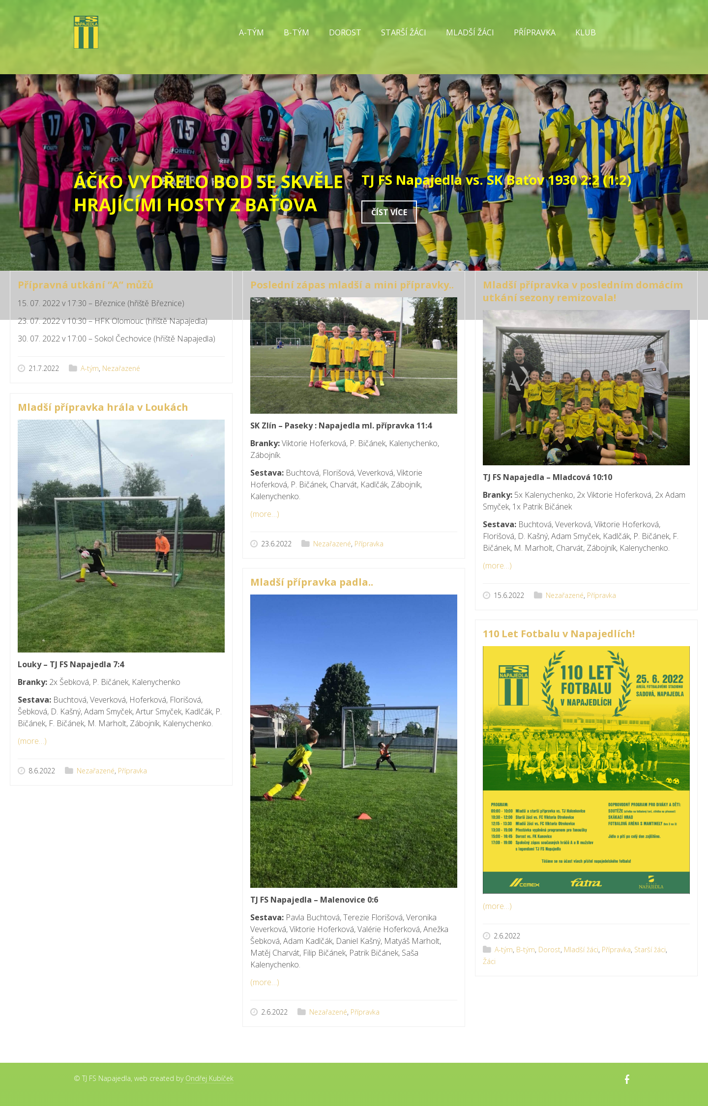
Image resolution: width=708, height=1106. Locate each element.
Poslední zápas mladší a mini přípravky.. (352, 284)
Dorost (345, 32)
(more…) (264, 514)
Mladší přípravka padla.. (311, 582)
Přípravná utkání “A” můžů (85, 284)
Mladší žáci (470, 32)
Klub (585, 32)
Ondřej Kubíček (209, 1078)
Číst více (389, 212)
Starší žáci (403, 32)
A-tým (251, 32)
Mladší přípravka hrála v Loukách (103, 407)
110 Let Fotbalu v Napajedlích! (559, 633)
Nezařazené (121, 368)
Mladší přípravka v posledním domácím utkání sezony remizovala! (583, 291)
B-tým (296, 32)
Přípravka (535, 32)
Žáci (489, 961)
